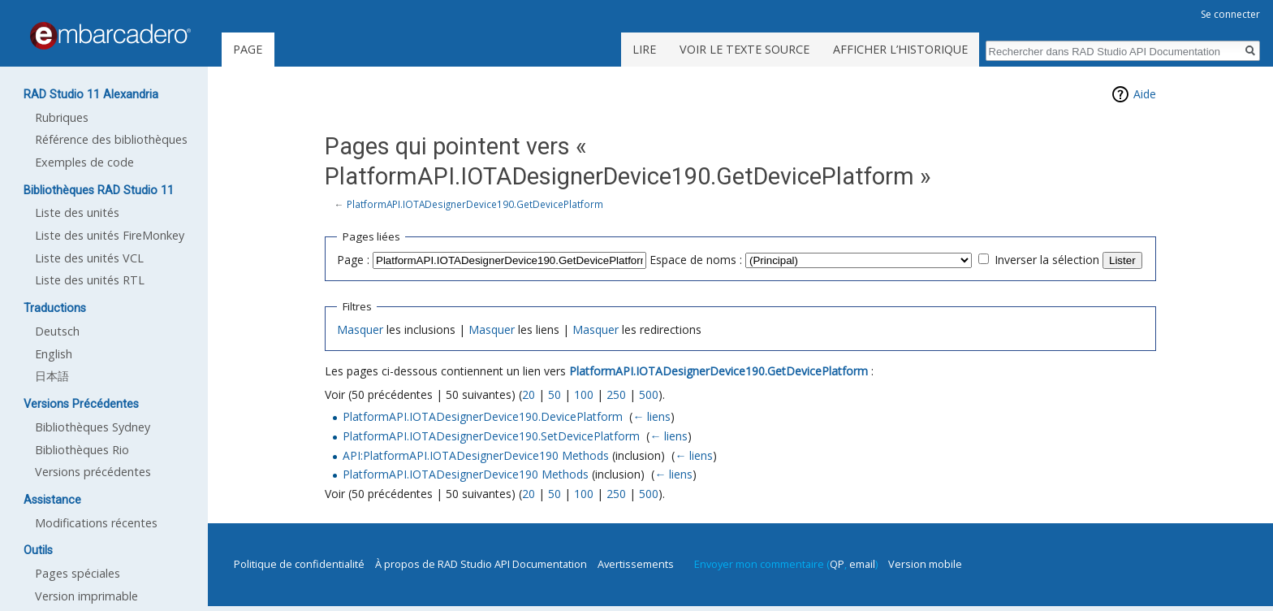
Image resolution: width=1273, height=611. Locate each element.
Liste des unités (77, 212)
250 (616, 394)
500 (648, 394)
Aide (1144, 94)
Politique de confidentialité (299, 564)
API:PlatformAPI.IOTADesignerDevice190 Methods (476, 455)
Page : (353, 259)
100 (583, 394)
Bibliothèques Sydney (92, 427)
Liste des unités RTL (90, 280)
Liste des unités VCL (89, 258)
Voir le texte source (744, 49)
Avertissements (636, 564)
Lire (644, 49)
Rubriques (61, 117)
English (53, 354)
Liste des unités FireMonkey (109, 235)
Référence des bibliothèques (111, 139)
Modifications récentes (96, 523)
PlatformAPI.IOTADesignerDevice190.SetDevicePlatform (491, 436)
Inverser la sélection (1047, 259)
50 (554, 394)
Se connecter (1230, 14)
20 (528, 394)
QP (837, 564)
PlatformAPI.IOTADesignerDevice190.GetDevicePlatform (475, 203)
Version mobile (925, 564)
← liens (651, 416)
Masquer (360, 329)
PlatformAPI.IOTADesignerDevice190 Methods (466, 474)
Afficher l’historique (900, 49)
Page (247, 49)
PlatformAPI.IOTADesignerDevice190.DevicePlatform (483, 416)
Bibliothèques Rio (82, 449)
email (862, 564)
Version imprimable (86, 596)
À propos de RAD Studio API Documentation (481, 564)
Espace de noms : (695, 259)
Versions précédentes (93, 471)
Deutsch (57, 331)
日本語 (52, 376)
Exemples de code (84, 162)
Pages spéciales (77, 573)
